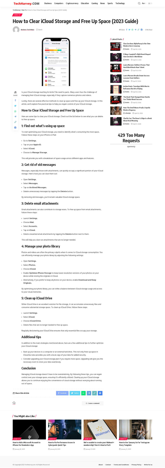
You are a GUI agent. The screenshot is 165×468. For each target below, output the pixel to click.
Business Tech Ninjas (28, 30)
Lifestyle (128, 113)
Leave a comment (92, 404)
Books (127, 48)
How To (17, 15)
